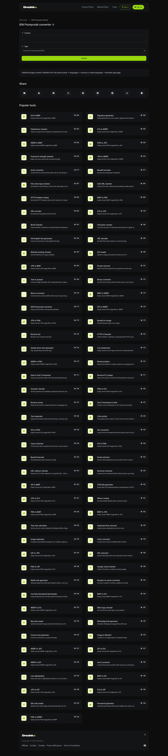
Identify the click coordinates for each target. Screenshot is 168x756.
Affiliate (25, 745)
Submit (84, 58)
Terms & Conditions (72, 745)
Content (26, 33)
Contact (33, 745)
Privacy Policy (87, 7)
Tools (114, 7)
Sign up (138, 7)
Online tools (23, 20)
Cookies (41, 745)
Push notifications (54, 745)
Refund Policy (102, 7)
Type (25, 46)
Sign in (125, 7)
